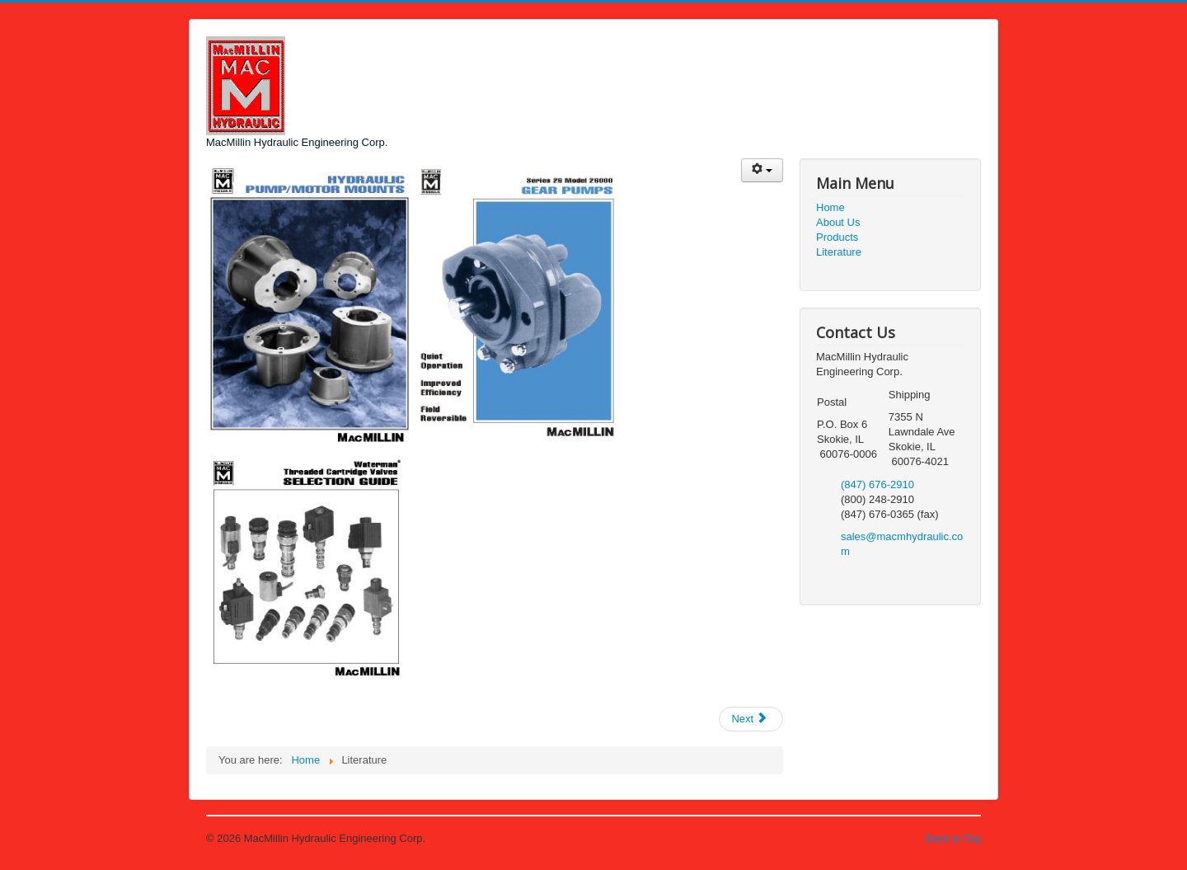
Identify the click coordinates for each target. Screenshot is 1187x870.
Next (749, 718)
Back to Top (953, 838)
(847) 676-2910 (877, 484)
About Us (838, 222)
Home (830, 207)
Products (837, 237)
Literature (838, 252)
